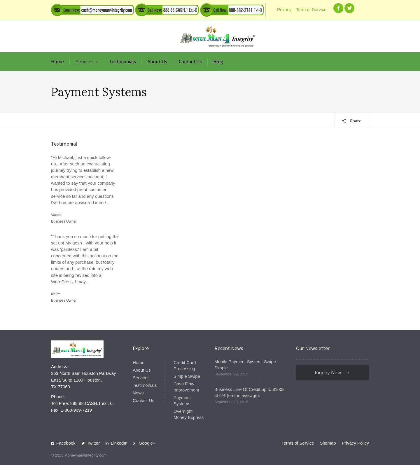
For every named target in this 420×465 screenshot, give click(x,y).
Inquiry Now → (332, 372)
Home (57, 61)
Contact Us (190, 61)
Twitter (93, 442)
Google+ (147, 442)
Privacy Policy (355, 442)
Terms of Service (297, 442)
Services (84, 61)
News (138, 392)
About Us (157, 61)
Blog (218, 61)
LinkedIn (119, 442)
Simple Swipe (187, 376)
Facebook (66, 442)
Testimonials (122, 61)
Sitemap (328, 442)
